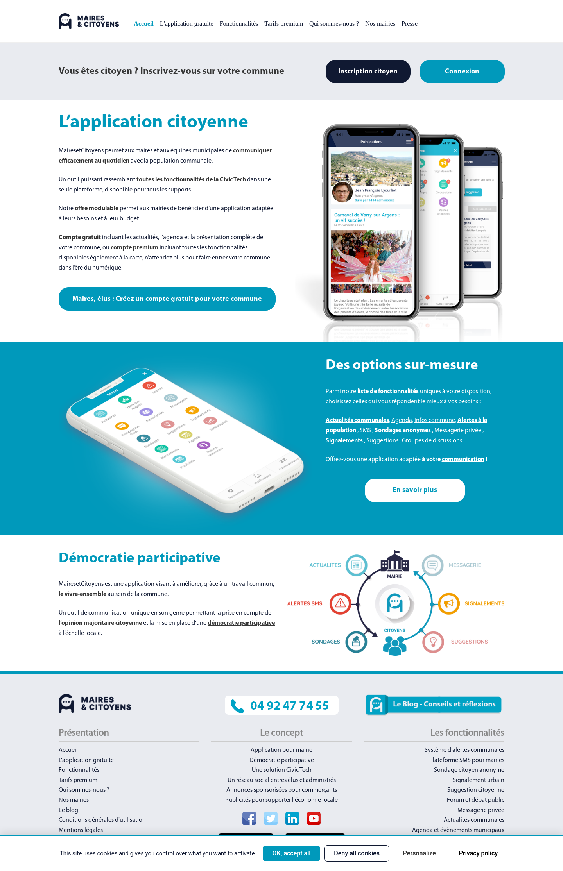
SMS (365, 430)
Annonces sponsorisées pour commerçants (281, 790)
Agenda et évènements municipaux (458, 830)
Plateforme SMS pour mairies (466, 760)
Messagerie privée (457, 430)
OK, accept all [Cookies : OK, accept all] (291, 853)
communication (463, 459)
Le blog (68, 810)
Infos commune (434, 420)
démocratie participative (241, 623)
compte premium (134, 248)
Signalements (344, 441)
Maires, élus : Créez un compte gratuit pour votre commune (167, 299)
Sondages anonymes (403, 430)
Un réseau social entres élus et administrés (282, 780)
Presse (410, 23)
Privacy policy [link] (478, 853)
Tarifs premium (283, 23)
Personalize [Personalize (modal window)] (419, 853)
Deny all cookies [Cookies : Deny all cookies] (357, 853)
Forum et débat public (475, 800)
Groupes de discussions (432, 441)
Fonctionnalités (239, 23)
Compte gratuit (80, 237)
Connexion (462, 71)
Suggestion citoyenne (475, 790)
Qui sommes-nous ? (334, 23)
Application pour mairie (281, 750)
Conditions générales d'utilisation (102, 820)
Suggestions (382, 441)
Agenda (401, 420)
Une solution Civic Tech (282, 770)
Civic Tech (233, 180)
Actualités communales (357, 420)
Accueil (144, 23)
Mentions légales (81, 830)
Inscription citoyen (368, 71)
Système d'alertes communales (464, 750)
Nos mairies (380, 23)
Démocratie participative (281, 760)
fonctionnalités (227, 248)
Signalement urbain (478, 780)
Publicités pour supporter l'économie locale (281, 800)
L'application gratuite (186, 23)
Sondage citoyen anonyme (469, 770)
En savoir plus (415, 490)
